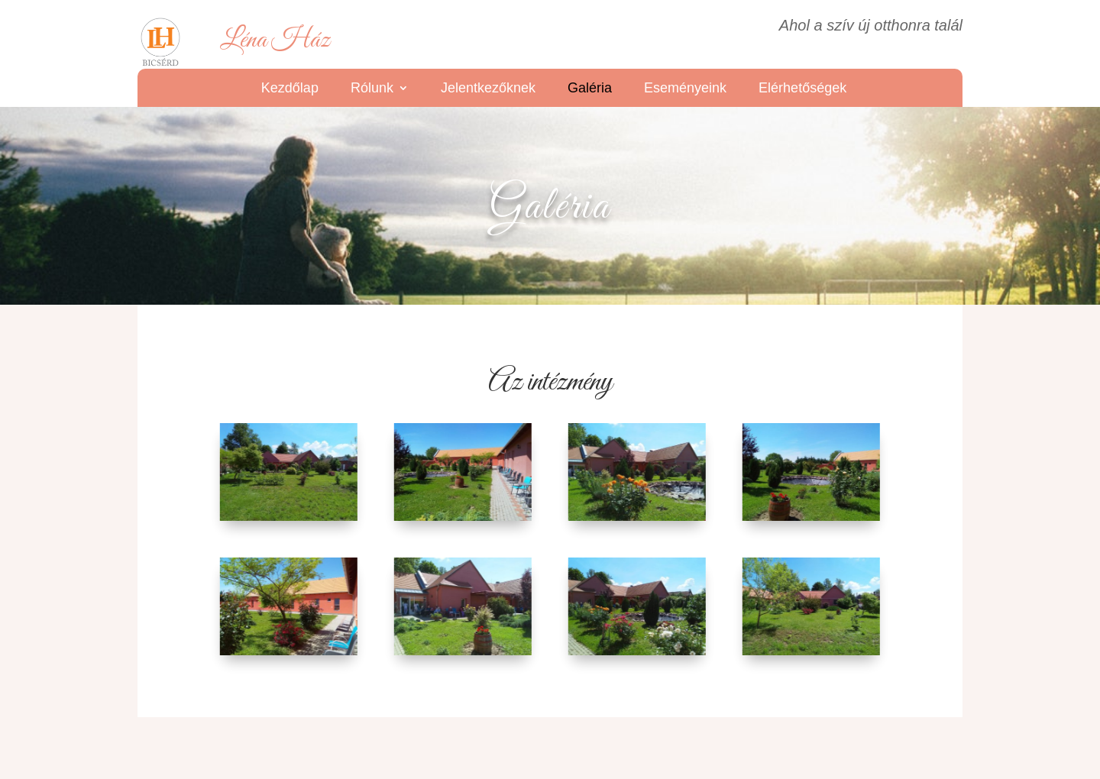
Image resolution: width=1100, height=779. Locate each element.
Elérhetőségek (802, 88)
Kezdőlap (290, 88)
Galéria (590, 88)
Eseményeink (685, 88)
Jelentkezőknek (488, 88)
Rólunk (372, 88)
